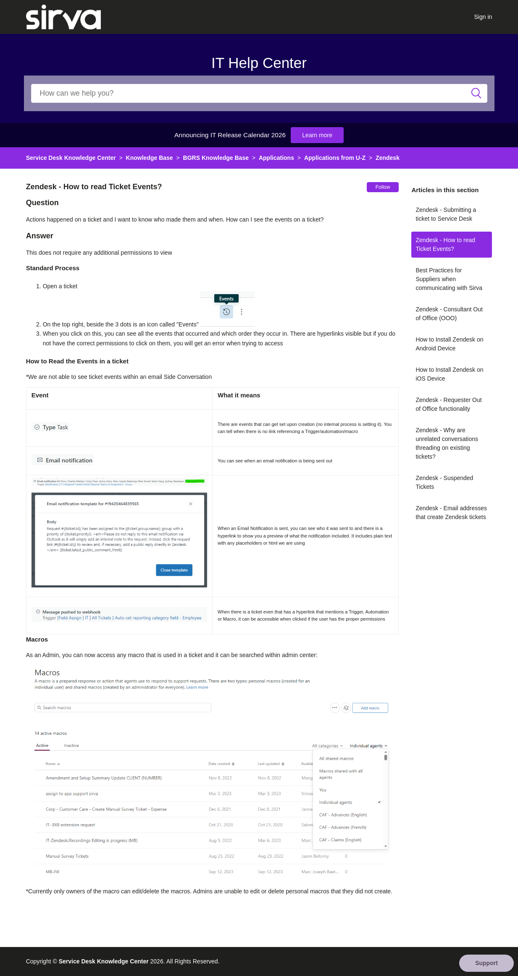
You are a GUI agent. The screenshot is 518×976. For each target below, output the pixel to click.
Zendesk (388, 157)
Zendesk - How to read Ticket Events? (445, 244)
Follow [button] (383, 187)
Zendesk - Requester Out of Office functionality (448, 404)
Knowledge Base (149, 157)
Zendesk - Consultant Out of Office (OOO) (449, 313)
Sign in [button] (483, 16)
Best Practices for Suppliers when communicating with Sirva (448, 279)
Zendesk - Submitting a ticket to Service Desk (445, 214)
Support (486, 963)
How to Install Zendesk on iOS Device (449, 374)
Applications (276, 157)
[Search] (259, 93)
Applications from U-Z (334, 157)
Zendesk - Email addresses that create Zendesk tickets (451, 512)
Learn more (317, 135)
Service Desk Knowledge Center (71, 157)
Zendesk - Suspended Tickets (444, 482)
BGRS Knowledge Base (216, 157)
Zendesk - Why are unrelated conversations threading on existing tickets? (446, 443)
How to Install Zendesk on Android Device (449, 344)
